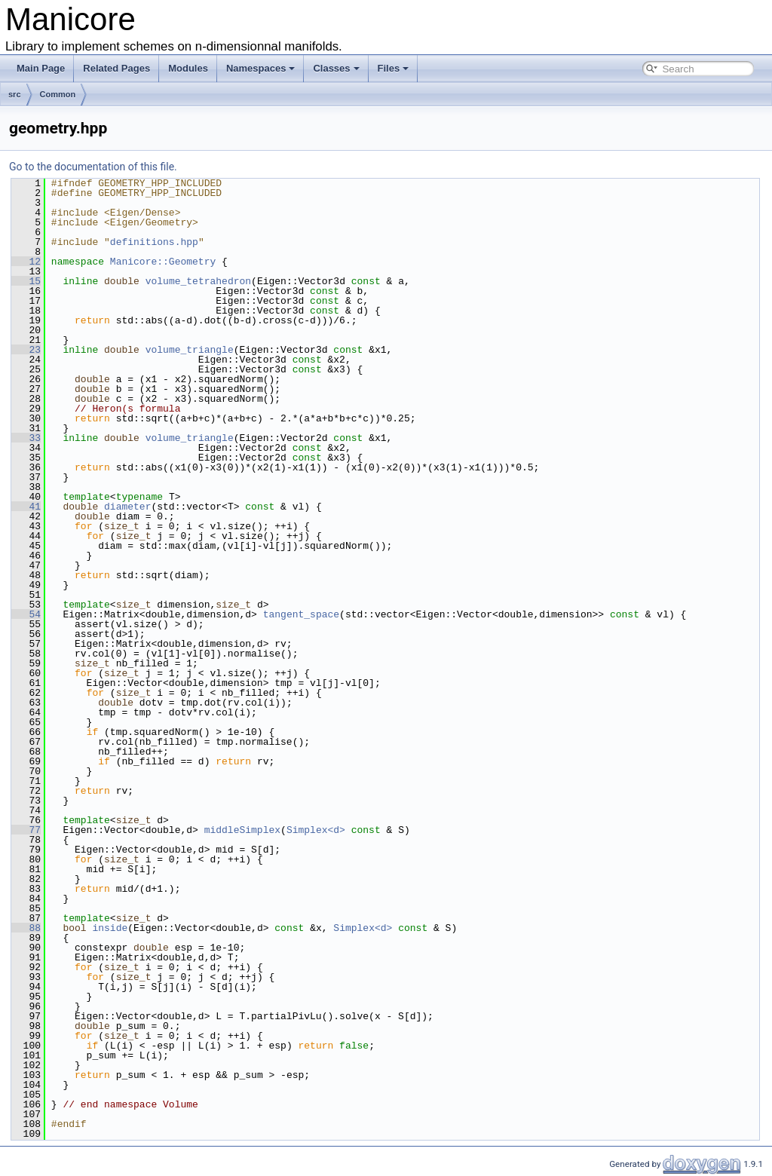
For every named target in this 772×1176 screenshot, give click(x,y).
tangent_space (301, 614)
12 (26, 261)
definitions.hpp (154, 242)
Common (58, 94)
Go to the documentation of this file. (93, 167)
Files (393, 68)
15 (26, 281)
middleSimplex (242, 830)
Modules (188, 68)
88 (26, 928)
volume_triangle (190, 350)
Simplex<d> (315, 830)
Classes (336, 68)
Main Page (41, 68)
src (14, 94)
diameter (127, 506)
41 (26, 506)
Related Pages (116, 68)
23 (26, 350)
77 (26, 830)
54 (26, 614)
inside (109, 928)
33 (26, 438)
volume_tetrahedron (198, 281)
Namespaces (261, 68)
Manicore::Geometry (163, 261)
